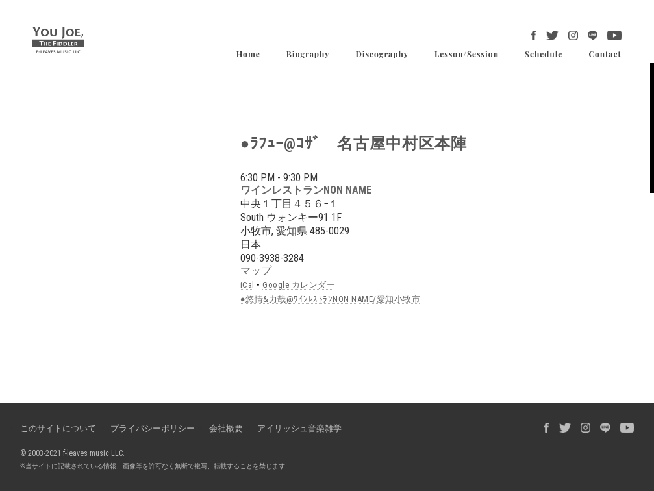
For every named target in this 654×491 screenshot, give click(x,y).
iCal (247, 285)
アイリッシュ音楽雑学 (299, 428)
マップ (255, 270)
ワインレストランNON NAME (305, 190)
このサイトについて (58, 428)
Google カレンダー (298, 285)
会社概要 (226, 428)
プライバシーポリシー (152, 428)
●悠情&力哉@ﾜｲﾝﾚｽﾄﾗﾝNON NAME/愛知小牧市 (330, 299)
